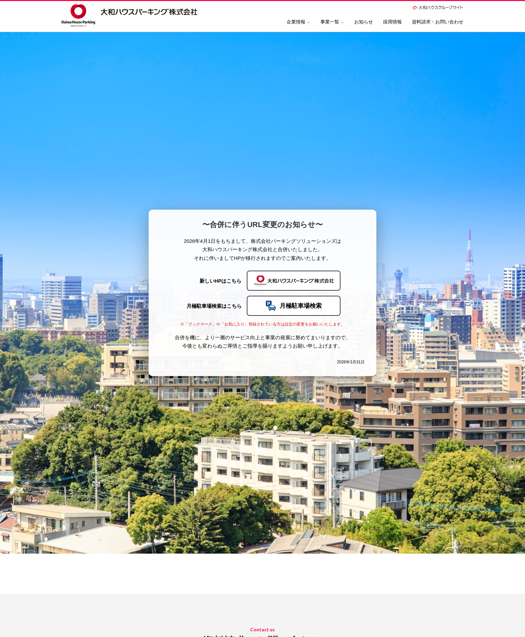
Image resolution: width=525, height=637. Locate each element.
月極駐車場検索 (294, 305)
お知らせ (363, 21)
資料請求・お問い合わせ (437, 21)
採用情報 (392, 21)
